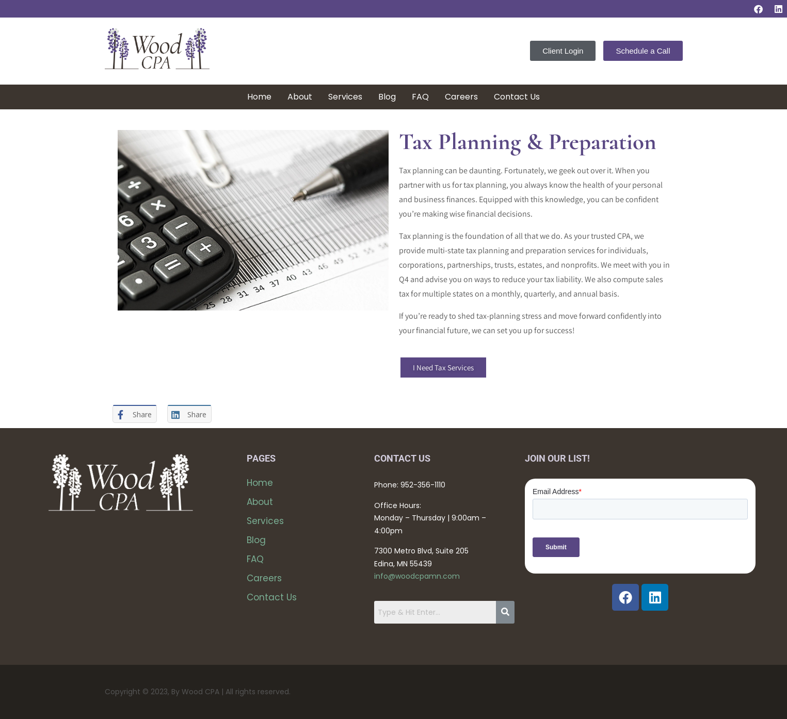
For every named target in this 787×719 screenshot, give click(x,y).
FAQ (420, 97)
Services (345, 97)
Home (259, 97)
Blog (387, 97)
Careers (461, 97)
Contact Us (517, 97)
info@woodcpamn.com (417, 576)
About (299, 97)
